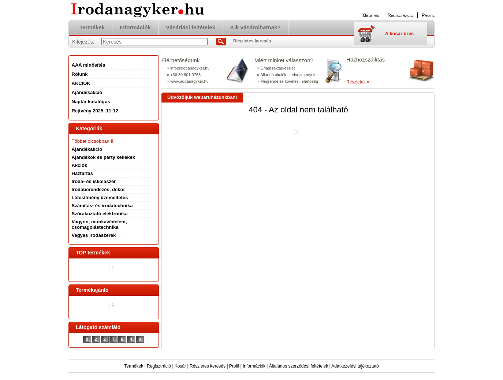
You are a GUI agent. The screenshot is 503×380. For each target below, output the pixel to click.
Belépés (371, 15)
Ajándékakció (87, 149)
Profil (234, 366)
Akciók (79, 165)
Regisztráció (159, 366)
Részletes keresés (208, 366)
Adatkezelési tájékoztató (355, 366)
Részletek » (357, 82)
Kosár (180, 366)
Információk (254, 366)
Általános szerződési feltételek (298, 366)
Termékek (133, 366)
